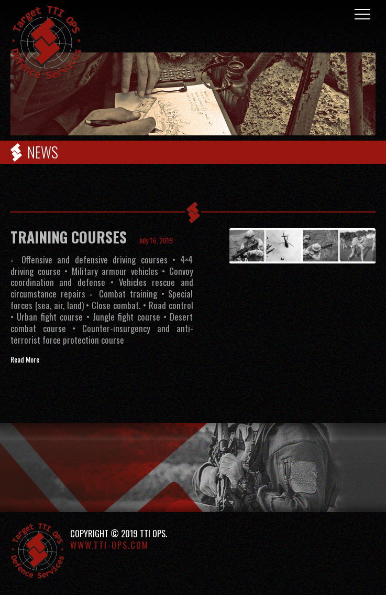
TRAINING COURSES (68, 237)
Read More (24, 359)
